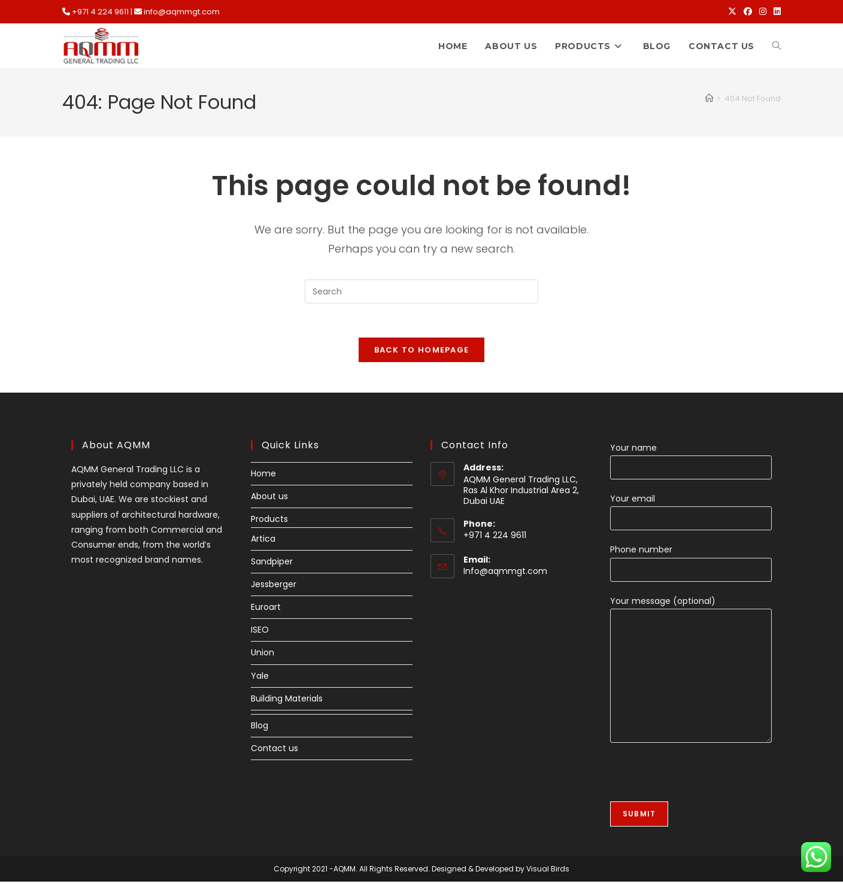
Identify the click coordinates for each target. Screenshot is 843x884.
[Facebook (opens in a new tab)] (748, 12)
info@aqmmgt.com (182, 11)
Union (262, 655)
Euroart (266, 609)
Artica (263, 541)
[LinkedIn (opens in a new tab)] (775, 12)
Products (269, 522)
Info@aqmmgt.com (505, 574)
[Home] (709, 98)
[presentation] (701, 780)
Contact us (274, 751)
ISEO (260, 633)
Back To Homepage (421, 352)
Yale (260, 678)
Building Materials (287, 701)
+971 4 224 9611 (100, 11)
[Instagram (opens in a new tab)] (763, 12)
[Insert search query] (421, 291)
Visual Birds (547, 871)
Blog (259, 728)
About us (269, 499)
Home (263, 476)
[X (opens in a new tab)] (732, 12)
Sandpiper (272, 564)
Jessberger (273, 587)
